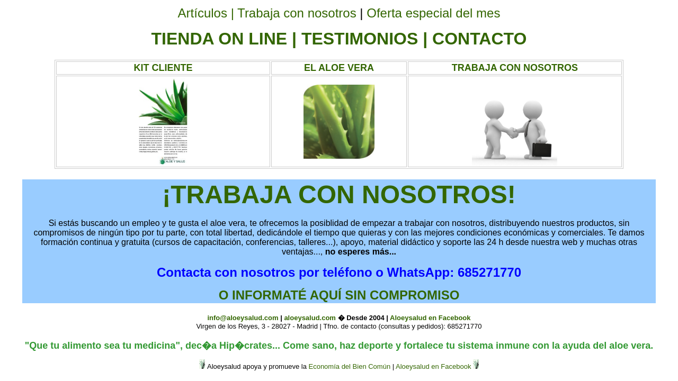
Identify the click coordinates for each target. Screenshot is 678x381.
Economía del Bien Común (349, 366)
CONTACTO (479, 38)
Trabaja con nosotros (296, 13)
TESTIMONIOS (359, 38)
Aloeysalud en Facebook (430, 318)
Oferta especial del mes (433, 13)
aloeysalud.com (310, 318)
